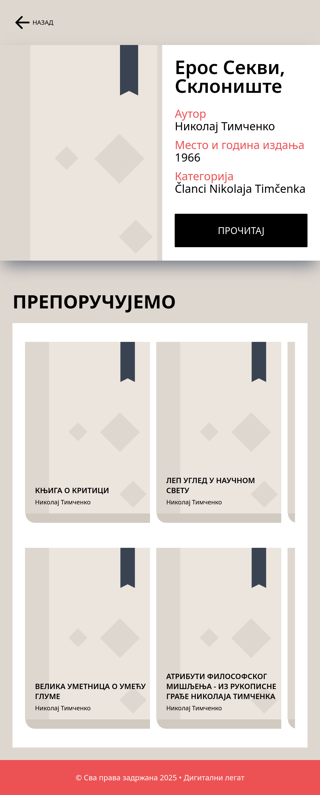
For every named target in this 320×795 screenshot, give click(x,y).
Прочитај (241, 230)
